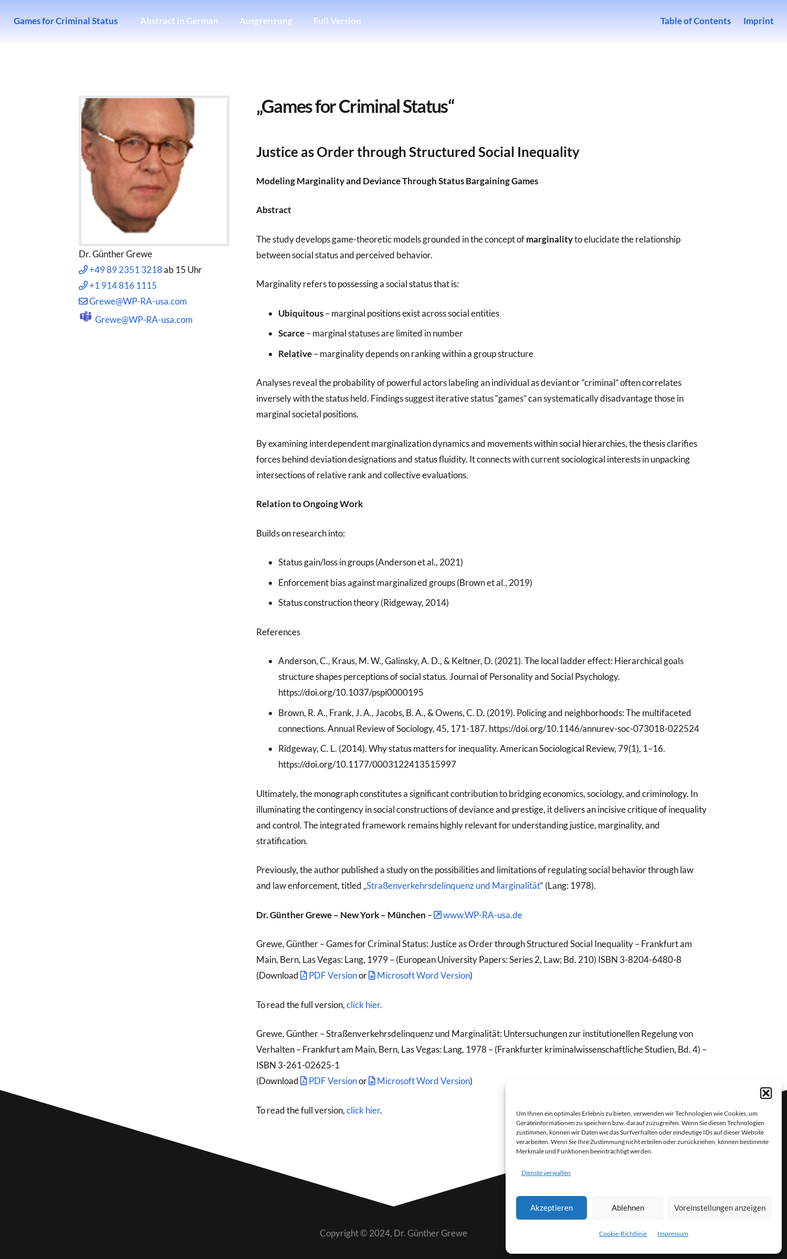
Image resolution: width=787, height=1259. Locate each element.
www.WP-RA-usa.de (478, 914)
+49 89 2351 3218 (120, 269)
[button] (766, 1093)
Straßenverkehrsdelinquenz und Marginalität (453, 885)
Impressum (672, 1233)
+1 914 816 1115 (118, 285)
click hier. (364, 1004)
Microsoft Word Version (419, 975)
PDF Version (328, 975)
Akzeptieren (551, 1207)
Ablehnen (628, 1207)
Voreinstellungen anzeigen (719, 1207)
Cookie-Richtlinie (623, 1233)
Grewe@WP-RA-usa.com (133, 301)
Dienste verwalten (546, 1173)
